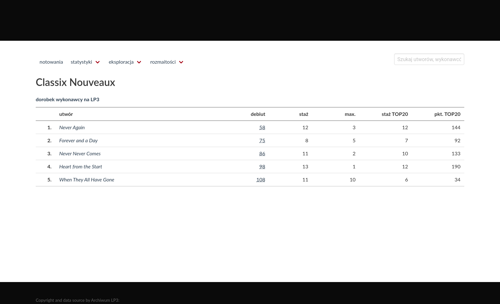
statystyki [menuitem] (81, 62)
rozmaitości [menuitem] (163, 62)
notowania (51, 62)
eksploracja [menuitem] (121, 62)
